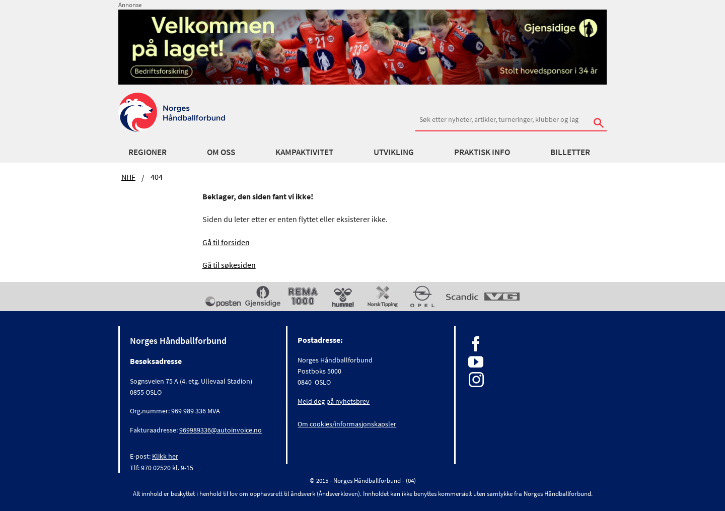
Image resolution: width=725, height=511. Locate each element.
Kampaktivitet (304, 152)
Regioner (147, 152)
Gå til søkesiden (229, 265)
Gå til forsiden (226, 242)
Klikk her (165, 456)
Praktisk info (482, 152)
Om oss (221, 152)
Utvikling (394, 152)
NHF (128, 177)
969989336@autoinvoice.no (220, 429)
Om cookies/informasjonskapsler (347, 423)
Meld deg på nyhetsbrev (334, 401)
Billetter (570, 152)
